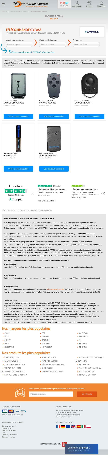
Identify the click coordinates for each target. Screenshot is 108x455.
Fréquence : (78, 40)
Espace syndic (7, 428)
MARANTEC (84, 337)
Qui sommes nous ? (9, 426)
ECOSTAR (83, 343)
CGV (3, 433)
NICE (6, 343)
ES (78, 427)
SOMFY (7, 340)
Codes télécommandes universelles (68, 414)
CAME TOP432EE (11, 357)
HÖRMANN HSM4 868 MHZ (53, 364)
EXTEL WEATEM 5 (86, 371)
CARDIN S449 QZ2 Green (52, 371)
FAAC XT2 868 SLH (50, 361)
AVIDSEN (46, 343)
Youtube (64, 444)
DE (63, 427)
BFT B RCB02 (47, 368)
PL (88, 427)
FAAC (6, 337)
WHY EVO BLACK (49, 357)
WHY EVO (83, 333)
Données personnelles (9, 435)
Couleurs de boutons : (48, 40)
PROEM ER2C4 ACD (87, 375)
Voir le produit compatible (18, 116)
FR (58, 427)
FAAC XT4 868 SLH (12, 361)
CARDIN (45, 337)
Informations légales (9, 430)
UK (73, 427)
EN (68, 427)
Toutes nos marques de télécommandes (69, 410)
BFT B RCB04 (84, 364)
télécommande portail (55, 289)
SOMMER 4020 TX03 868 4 (15, 375)
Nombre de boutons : (15, 40)
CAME (7, 333)
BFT (43, 333)
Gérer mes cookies (8, 437)
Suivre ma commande (63, 417)
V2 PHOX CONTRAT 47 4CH (90, 368)
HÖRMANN (9, 347)
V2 (80, 340)
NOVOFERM (47, 347)
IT (83, 427)
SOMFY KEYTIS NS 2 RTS (14, 364)
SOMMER (46, 340)
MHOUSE (83, 347)
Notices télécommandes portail (66, 412)
